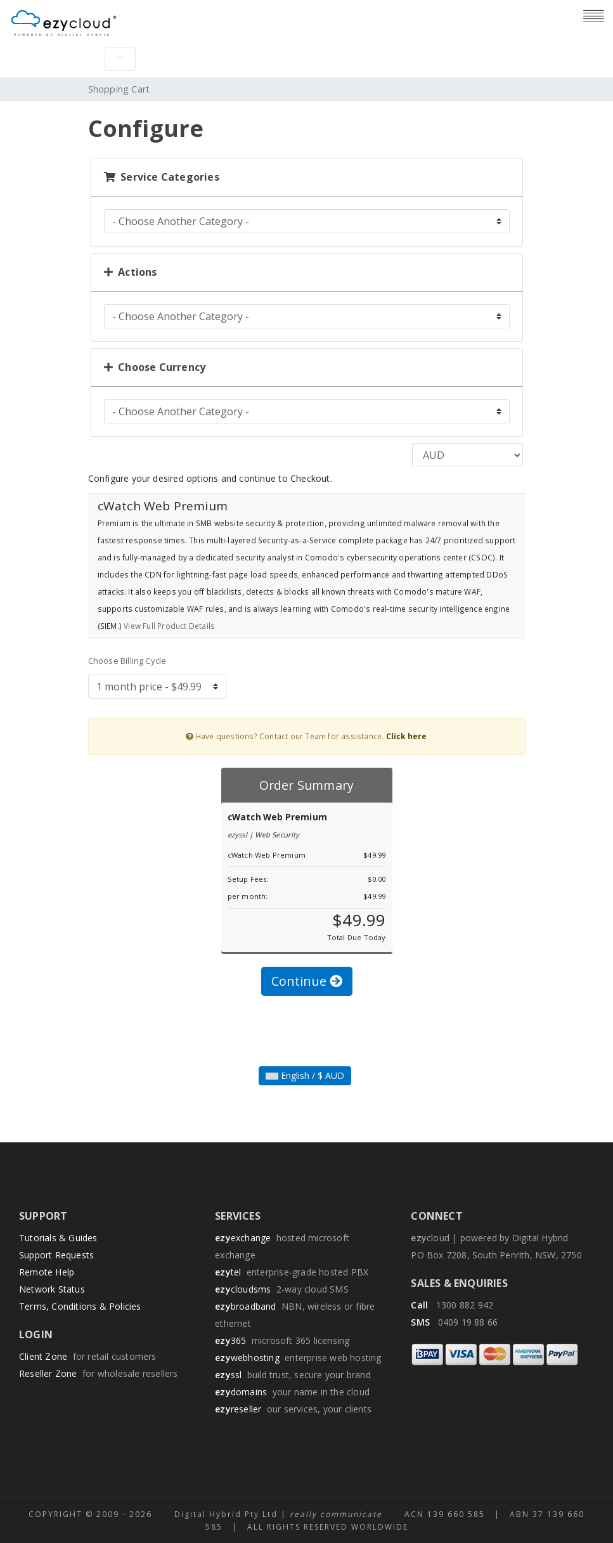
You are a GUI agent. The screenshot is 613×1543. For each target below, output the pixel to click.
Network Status (52, 1289)
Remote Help (46, 1272)
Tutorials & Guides (58, 1238)
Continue (306, 981)
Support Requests (56, 1255)
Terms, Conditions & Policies (80, 1306)
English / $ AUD (305, 1075)
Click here (406, 736)
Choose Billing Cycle (127, 660)
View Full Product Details (168, 626)
